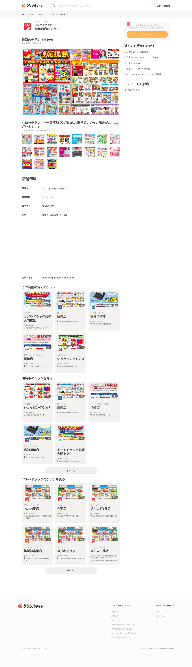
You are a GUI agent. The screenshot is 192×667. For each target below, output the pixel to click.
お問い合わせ (163, 5)
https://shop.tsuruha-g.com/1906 (58, 277)
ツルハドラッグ (43, 24)
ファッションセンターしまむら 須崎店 (142, 74)
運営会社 (114, 611)
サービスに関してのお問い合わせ (124, 633)
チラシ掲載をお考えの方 (120, 637)
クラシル (159, 611)
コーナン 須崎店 (132, 63)
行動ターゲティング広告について (124, 624)
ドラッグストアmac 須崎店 (137, 68)
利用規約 (114, 616)
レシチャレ (160, 616)
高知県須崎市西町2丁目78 (55, 215)
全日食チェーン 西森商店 (136, 52)
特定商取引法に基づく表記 (121, 629)
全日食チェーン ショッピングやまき (141, 57)
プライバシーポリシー (119, 620)
